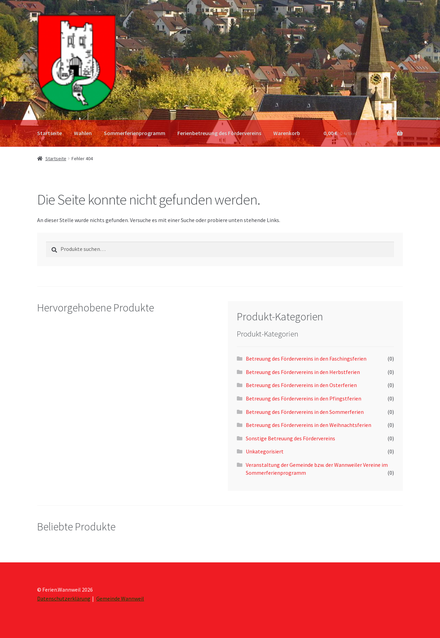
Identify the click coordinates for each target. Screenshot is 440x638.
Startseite (49, 133)
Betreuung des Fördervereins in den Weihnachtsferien (308, 424)
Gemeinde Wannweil (120, 598)
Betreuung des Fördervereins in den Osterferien (301, 385)
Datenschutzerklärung (63, 598)
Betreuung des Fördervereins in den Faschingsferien (306, 358)
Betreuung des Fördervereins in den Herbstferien (303, 371)
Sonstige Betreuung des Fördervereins (290, 438)
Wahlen (83, 133)
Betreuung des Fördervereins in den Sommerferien (305, 411)
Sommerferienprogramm (134, 133)
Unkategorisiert (265, 451)
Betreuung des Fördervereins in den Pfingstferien (303, 398)
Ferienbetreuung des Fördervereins (219, 133)
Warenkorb (286, 133)
